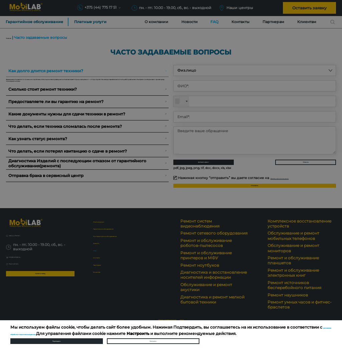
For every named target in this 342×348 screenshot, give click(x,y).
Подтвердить (56, 337)
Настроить (153, 337)
